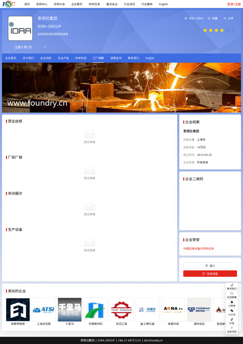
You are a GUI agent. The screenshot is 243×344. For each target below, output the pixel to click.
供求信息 (94, 4)
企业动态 (45, 58)
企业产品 (63, 58)
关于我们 (28, 58)
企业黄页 (76, 4)
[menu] (121, 4)
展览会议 (112, 4)
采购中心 (41, 4)
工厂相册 (98, 58)
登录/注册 (234, 4)
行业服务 (147, 4)
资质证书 (116, 58)
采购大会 (59, 4)
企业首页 (10, 58)
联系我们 (133, 58)
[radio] (205, 30)
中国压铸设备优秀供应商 (198, 248)
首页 (27, 4)
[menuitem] (27, 4)
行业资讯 (129, 4)
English (163, 4)
